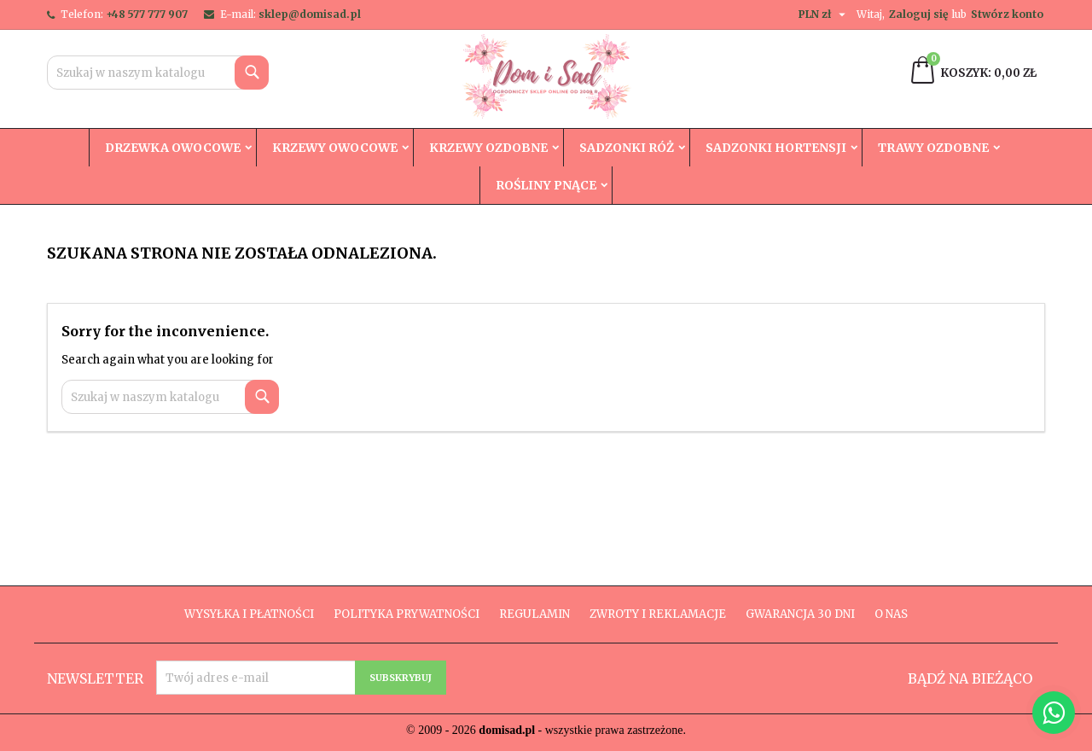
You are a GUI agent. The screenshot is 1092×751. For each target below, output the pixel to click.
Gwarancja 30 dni (800, 614)
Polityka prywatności (406, 614)
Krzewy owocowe (335, 147)
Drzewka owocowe (173, 147)
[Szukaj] (158, 72)
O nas (891, 614)
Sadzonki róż (626, 147)
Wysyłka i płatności (249, 614)
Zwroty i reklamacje (658, 614)
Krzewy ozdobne (488, 147)
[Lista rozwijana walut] (824, 14)
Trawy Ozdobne (933, 147)
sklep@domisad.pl (309, 14)
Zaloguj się (918, 14)
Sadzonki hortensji (776, 147)
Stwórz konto (1007, 14)
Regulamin (534, 614)
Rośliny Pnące (546, 185)
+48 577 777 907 (147, 14)
